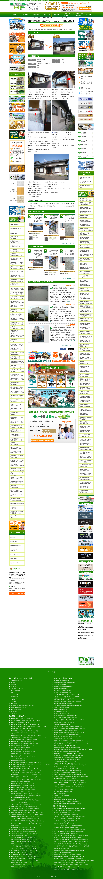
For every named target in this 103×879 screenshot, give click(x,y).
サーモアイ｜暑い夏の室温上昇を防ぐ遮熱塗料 (64, 812)
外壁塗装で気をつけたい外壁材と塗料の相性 (17, 512)
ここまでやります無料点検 (78, 14)
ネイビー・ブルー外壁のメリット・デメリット (85, 440)
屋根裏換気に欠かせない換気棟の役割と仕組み (17, 482)
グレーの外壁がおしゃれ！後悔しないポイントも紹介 (86, 444)
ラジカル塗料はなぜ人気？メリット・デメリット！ (86, 487)
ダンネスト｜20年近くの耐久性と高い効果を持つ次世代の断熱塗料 (69, 831)
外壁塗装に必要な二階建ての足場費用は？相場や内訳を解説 (67, 803)
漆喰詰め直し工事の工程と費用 (84, 367)
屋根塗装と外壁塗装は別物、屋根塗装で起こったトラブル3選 (24, 793)
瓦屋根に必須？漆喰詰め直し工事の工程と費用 (64, 745)
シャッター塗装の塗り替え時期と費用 (16, 448)
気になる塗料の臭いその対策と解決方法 (84, 251)
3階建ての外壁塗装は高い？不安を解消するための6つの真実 (24, 743)
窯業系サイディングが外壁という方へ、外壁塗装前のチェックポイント (70, 868)
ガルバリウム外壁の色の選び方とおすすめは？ (21, 766)
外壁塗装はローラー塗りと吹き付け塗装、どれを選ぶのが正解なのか (26, 800)
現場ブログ (13, 684)
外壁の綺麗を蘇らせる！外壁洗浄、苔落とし (85, 384)
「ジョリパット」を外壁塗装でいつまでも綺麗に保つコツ (24, 810)
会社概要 (88, 14)
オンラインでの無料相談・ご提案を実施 (85, 199)
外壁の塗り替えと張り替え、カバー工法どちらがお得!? (23, 756)
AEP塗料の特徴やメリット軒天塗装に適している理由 (86, 491)
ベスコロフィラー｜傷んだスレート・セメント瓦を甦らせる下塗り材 (69, 816)
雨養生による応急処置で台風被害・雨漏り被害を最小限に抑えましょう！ (27, 839)
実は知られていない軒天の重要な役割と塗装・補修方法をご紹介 (68, 755)
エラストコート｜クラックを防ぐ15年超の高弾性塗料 (66, 827)
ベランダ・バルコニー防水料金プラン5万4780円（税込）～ (67, 696)
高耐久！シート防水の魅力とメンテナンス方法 (17, 478)
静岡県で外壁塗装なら (16, 545)
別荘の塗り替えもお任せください (86, 186)
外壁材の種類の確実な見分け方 (83, 263)
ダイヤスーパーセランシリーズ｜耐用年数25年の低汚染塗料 (67, 818)
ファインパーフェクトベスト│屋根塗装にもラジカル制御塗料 (68, 810)
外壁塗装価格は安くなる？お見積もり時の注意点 (17, 254)
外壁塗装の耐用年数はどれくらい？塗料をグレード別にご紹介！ (25, 768)
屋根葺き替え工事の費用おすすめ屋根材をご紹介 (17, 263)
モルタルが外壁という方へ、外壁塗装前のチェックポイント (67, 866)
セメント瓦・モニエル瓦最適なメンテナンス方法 (17, 422)
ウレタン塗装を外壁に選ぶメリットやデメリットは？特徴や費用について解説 (71, 843)
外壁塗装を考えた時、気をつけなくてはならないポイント (24, 783)
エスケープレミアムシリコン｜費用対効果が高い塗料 (66, 820)
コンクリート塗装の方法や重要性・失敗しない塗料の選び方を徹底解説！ (70, 782)
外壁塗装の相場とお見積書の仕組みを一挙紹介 (64, 698)
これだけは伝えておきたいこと (18, 688)
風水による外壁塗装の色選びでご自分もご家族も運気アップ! (24, 732)
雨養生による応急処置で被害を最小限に (85, 418)
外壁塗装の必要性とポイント (60, 709)
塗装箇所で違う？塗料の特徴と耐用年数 (85, 285)
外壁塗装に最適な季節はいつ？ (17, 284)
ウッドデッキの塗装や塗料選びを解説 (16, 439)
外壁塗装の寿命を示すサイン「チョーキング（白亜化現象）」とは (26, 774)
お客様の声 (35, 14)
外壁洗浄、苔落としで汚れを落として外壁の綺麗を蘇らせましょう (69, 786)
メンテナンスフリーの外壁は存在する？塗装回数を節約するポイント (26, 762)
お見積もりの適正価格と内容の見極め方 (85, 233)
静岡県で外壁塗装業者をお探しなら (19, 707)
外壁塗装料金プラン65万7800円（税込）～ (63, 690)
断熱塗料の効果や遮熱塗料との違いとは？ (85, 405)
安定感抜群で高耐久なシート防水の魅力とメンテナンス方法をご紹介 (26, 825)
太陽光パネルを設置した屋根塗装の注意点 (85, 392)
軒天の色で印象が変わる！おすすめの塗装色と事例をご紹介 (67, 757)
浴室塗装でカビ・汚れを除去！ (16, 443)
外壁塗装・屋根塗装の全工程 (60, 688)
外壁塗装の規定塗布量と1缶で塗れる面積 (85, 379)
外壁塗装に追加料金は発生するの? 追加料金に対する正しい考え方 (69, 732)
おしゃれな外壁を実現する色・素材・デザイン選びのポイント (25, 846)
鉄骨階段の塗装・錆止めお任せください (17, 430)
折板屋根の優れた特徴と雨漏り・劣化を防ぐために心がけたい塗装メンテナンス (72, 740)
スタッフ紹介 (14, 541)
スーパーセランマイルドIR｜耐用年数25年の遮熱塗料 (66, 814)
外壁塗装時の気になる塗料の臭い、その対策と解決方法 (23, 741)
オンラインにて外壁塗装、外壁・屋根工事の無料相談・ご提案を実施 (69, 728)
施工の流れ (57, 14)
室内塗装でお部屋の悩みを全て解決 (62, 724)
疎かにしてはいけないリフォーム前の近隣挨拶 (85, 246)
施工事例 (25, 14)
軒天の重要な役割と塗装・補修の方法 (16, 357)
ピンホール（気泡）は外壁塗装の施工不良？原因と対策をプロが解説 (26, 779)
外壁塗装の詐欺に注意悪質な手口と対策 (85, 238)
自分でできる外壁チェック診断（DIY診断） (20, 753)
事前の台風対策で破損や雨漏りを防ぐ (84, 414)
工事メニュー (46, 14)
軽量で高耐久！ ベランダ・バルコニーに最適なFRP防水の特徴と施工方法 (27, 822)
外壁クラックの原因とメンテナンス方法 (16, 314)
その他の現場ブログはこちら (68, 345)
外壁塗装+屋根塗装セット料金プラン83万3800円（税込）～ (67, 694)
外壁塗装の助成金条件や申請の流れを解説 (85, 208)
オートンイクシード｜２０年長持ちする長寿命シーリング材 (67, 837)
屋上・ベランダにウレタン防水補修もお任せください (17, 473)
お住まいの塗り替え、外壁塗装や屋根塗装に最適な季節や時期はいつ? (26, 772)
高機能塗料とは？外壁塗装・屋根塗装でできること (17, 332)
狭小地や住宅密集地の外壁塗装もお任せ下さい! (17, 400)
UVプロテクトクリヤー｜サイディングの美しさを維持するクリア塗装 (69, 829)
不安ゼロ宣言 (14, 698)
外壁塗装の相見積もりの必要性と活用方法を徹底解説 (23, 787)
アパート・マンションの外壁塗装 (61, 795)
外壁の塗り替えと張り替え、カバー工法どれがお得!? (85, 259)
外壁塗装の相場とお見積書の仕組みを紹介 (85, 225)
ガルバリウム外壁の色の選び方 (84, 276)
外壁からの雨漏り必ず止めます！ (61, 707)
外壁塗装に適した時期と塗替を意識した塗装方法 (17, 280)
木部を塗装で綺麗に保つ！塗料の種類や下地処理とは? (86, 397)
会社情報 (13, 699)
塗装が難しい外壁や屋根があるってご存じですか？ (86, 336)
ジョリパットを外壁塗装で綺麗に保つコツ (86, 371)
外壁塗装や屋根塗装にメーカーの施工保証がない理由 (86, 306)
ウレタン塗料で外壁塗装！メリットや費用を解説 (17, 293)
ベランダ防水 (17, 92)
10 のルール (13, 692)
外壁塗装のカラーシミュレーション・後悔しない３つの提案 (24, 730)
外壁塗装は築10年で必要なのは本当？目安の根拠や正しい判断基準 (26, 735)
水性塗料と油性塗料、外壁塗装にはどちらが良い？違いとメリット (69, 856)
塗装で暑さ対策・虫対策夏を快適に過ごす (17, 306)
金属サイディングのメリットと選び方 (16, 405)
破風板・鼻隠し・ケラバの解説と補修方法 (17, 353)
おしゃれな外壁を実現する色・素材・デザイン (86, 435)
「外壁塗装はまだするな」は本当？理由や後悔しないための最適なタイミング (28, 737)
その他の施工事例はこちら (68, 243)
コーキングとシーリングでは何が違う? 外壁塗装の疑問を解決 (24, 802)
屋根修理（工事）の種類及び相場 (16, 259)
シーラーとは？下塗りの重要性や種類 (85, 298)
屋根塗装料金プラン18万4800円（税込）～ (63, 692)
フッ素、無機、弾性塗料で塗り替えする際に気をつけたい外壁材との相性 (27, 812)
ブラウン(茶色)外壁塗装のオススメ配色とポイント (86, 461)
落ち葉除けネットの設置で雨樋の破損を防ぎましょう (66, 766)
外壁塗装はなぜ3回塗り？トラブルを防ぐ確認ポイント (23, 785)
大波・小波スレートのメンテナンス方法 (16, 516)
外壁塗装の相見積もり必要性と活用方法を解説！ (86, 221)
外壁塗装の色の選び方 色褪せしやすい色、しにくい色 (23, 722)
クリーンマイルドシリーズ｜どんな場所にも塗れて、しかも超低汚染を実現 (71, 835)
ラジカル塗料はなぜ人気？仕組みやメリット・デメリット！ (24, 864)
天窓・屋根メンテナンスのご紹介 (16, 366)
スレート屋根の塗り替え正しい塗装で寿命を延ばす (17, 392)
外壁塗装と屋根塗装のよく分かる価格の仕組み (64, 682)
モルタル (54, 132)
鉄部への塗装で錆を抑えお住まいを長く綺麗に (17, 426)
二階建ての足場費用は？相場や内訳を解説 (85, 324)
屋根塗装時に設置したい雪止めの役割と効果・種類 (17, 379)
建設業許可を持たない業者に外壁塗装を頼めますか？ (23, 705)
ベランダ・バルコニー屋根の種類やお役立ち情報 (17, 460)
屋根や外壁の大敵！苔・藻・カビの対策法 (85, 388)
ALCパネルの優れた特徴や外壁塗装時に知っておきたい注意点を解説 (26, 804)
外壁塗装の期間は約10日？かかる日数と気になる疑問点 (23, 734)
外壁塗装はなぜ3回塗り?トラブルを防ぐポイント (17, 345)
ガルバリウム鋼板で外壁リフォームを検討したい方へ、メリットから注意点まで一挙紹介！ (31, 764)
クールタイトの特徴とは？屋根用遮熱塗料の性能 (86, 482)
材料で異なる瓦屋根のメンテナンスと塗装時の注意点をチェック (68, 747)
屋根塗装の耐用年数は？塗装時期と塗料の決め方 (85, 431)
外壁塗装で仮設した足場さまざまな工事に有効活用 (86, 315)
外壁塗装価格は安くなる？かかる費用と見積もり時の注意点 (67, 701)
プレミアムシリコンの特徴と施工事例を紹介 (85, 478)
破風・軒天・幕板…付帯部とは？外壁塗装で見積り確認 (66, 751)
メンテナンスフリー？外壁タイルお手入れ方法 (85, 358)
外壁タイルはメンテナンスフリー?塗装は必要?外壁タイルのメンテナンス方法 (71, 742)
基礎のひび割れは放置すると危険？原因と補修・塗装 (23, 841)
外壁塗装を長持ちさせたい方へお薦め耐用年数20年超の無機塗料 (68, 858)
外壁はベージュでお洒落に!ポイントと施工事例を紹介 (86, 457)
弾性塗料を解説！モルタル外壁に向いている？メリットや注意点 (25, 862)
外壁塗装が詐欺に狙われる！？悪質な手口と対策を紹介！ (24, 789)
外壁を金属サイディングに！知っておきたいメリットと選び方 (68, 736)
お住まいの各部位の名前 (17, 271)
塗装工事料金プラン (67, 14)
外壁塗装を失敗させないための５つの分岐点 (21, 728)
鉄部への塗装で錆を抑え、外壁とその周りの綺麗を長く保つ (67, 770)
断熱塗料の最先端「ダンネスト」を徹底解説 (86, 409)
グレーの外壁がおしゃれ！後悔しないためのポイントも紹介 (24, 850)
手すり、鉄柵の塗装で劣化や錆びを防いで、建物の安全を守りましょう (70, 774)
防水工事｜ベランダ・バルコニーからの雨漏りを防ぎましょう (68, 726)
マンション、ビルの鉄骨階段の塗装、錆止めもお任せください (68, 772)
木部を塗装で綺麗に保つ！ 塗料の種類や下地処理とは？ (23, 831)
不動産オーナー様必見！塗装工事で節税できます (85, 311)
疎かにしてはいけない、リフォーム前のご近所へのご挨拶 (24, 739)
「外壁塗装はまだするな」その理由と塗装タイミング (17, 250)
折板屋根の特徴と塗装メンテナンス (15, 413)
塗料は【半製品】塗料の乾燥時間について (17, 491)
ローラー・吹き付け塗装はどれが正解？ (84, 375)
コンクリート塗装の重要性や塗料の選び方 (16, 452)
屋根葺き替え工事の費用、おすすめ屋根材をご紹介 (65, 715)
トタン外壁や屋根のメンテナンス (16, 409)
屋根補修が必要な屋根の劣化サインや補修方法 (17, 387)
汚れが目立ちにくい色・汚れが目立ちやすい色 (87, 82)
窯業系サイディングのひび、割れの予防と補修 (85, 341)
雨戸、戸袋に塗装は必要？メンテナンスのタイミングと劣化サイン (69, 784)
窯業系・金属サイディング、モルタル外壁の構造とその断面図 (25, 808)
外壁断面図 (13, 508)
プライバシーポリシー (16, 554)
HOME (29, 18)
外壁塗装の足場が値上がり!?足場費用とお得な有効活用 (66, 801)
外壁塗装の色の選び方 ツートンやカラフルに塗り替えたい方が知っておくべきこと (29, 726)
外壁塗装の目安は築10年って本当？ (15, 241)
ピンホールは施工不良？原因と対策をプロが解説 (17, 323)
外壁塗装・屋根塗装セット (17, 87)
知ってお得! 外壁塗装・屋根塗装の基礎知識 (20, 747)
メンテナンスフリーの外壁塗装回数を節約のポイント (86, 268)
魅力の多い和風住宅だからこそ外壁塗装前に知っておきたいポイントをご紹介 (71, 743)
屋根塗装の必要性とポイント (60, 711)
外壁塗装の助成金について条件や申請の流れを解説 (65, 730)
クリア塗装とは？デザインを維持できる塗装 (17, 302)
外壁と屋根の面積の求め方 (17, 503)
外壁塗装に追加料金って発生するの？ (84, 216)
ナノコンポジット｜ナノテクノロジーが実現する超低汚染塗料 (68, 825)
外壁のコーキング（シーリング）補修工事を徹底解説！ (66, 734)
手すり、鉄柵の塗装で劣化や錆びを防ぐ (16, 435)
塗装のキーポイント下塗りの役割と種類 (84, 289)
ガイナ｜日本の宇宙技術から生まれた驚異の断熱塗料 (66, 833)
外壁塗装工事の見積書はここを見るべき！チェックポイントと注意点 (69, 699)
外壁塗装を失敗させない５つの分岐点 (85, 212)
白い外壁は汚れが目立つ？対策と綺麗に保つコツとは (86, 452)
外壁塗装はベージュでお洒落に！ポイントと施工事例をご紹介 (25, 856)
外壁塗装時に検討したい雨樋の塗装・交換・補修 (17, 375)
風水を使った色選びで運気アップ (86, 77)
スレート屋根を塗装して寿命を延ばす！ (63, 791)
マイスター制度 (14, 694)
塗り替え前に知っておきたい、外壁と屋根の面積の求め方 (24, 806)
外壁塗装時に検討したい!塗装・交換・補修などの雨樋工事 (67, 763)
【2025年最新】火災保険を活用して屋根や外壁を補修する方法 (68, 705)
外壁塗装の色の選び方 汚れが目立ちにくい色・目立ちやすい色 (25, 724)
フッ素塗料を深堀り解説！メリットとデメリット (86, 465)
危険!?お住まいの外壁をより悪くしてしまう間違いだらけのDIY (25, 755)
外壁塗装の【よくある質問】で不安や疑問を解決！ (22, 718)
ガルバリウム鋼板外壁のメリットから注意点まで (85, 272)
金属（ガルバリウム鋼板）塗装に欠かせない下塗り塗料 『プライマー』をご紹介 (72, 864)
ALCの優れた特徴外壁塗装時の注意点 (16, 499)
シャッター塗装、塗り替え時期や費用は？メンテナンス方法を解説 (69, 780)
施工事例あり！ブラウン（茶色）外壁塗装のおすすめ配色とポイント (26, 858)
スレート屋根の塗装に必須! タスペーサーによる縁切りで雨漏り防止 (26, 795)
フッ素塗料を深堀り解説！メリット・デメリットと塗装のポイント (26, 860)
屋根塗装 (17, 83)
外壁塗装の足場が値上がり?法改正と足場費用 (86, 319)
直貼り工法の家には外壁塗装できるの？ (84, 345)
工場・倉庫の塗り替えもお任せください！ (86, 178)
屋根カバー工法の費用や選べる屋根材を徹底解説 (17, 267)
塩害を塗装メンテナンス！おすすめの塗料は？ (17, 486)
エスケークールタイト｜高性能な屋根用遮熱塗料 (65, 822)
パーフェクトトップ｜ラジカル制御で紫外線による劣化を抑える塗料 (69, 808)
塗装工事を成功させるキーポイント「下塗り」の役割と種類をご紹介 (69, 862)
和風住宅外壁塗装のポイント (84, 362)
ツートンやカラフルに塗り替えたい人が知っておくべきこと (87, 93)
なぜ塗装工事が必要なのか (17, 228)
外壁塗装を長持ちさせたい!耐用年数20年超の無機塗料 (86, 302)
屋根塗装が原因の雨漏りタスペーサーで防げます (17, 396)
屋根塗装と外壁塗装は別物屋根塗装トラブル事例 (17, 336)
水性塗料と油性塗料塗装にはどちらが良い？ (85, 354)
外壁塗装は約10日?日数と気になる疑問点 (85, 242)
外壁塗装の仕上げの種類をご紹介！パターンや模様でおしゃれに (25, 866)
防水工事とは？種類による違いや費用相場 (17, 465)
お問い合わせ (14, 558)
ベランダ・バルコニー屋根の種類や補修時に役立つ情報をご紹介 (25, 818)
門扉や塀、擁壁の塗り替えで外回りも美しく (64, 722)
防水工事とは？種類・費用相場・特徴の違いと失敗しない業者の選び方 (27, 820)
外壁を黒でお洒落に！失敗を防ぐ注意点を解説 (85, 448)
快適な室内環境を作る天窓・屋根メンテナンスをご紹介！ (67, 759)
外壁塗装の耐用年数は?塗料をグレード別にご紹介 (17, 276)
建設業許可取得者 (15, 550)
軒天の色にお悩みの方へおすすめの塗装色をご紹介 (17, 362)
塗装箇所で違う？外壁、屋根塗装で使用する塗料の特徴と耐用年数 (69, 850)
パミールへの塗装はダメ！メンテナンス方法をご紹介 (86, 401)
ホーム (14, 14)
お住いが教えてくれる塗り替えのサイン (16, 237)
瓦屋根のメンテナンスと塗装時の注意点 (17, 418)
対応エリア (13, 701)
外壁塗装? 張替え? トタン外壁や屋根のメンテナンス (66, 738)
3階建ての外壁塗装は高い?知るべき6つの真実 (86, 255)
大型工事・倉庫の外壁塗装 (60, 793)
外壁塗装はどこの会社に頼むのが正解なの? (20, 797)
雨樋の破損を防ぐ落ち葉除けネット (15, 383)
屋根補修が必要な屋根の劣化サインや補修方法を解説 (66, 768)
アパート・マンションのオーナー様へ (85, 182)
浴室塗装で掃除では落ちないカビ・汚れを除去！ (65, 778)
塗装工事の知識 (14, 224)
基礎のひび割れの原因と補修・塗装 (84, 422)
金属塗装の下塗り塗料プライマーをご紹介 (85, 294)
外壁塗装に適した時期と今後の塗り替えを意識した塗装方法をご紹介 (26, 770)
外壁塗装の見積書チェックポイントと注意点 (86, 229)
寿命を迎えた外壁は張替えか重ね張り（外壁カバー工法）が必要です (69, 719)
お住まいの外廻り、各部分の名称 (18, 758)
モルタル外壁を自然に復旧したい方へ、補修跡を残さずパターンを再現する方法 (29, 778)
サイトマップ (14, 563)
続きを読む (67, 301)
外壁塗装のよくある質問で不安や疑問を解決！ (86, 203)
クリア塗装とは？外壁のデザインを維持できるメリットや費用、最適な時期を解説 (72, 845)
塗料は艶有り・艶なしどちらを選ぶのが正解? (85, 349)
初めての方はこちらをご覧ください (62, 680)
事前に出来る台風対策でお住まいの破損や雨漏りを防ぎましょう (25, 837)
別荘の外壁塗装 (57, 797)
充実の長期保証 (14, 696)
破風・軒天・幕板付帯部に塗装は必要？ (16, 349)
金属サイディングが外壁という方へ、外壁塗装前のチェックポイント (69, 869)
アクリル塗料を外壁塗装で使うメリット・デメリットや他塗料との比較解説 (71, 841)
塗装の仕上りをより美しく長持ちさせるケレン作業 (17, 327)
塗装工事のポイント (16, 233)
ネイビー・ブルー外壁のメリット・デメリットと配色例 (23, 848)
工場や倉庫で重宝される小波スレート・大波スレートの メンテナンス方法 (27, 814)
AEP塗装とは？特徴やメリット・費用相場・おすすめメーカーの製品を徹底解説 (72, 846)
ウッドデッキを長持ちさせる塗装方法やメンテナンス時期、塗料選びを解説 (71, 776)
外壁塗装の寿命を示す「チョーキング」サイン (17, 310)
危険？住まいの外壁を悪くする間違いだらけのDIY (86, 332)
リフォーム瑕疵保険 (15, 690)
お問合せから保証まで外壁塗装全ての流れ (63, 686)
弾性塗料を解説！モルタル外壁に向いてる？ (86, 470)
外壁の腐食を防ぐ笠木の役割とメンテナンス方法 (17, 370)
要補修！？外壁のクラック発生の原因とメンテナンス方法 (24, 776)
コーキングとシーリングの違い (17, 495)
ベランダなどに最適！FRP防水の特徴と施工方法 (17, 469)
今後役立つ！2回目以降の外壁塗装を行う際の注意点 (66, 721)
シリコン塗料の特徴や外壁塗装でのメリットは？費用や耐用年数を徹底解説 (71, 839)
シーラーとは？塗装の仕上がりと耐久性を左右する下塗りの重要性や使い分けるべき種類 (74, 860)
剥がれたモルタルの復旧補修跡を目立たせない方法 (17, 319)
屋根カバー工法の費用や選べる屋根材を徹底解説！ (65, 717)
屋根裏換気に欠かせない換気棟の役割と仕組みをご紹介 (23, 827)
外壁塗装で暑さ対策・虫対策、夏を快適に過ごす (65, 799)
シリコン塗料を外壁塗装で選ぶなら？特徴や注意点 (17, 297)
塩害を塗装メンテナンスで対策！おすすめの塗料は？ (23, 829)
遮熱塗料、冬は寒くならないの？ (61, 848)
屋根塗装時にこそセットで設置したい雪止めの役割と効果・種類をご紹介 (70, 765)
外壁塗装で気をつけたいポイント (17, 340)
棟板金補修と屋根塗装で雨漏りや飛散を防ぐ (17, 456)
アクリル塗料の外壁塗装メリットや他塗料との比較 (17, 289)
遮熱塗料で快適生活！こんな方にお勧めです (64, 823)
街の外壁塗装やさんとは (16, 680)
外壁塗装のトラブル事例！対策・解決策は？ (86, 427)
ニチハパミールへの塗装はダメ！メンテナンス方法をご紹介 (24, 833)
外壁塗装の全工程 (15, 246)
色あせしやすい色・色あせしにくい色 (86, 88)
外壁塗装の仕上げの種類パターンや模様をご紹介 (85, 474)
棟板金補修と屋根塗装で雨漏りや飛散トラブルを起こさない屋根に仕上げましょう (29, 816)
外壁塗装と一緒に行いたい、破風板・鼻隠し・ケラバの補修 (67, 753)
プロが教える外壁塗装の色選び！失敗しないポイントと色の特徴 (25, 720)
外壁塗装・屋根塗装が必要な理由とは (19, 749)
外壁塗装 (34, 89)
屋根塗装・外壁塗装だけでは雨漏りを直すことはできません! (24, 745)
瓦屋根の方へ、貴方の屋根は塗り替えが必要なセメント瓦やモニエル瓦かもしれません (73, 749)
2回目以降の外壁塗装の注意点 (84, 281)
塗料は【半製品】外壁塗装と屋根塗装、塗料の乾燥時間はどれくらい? (26, 799)
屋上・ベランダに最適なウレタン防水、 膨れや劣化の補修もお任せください (28, 823)
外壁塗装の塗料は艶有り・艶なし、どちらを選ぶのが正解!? (67, 854)
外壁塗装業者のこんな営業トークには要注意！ (86, 328)
